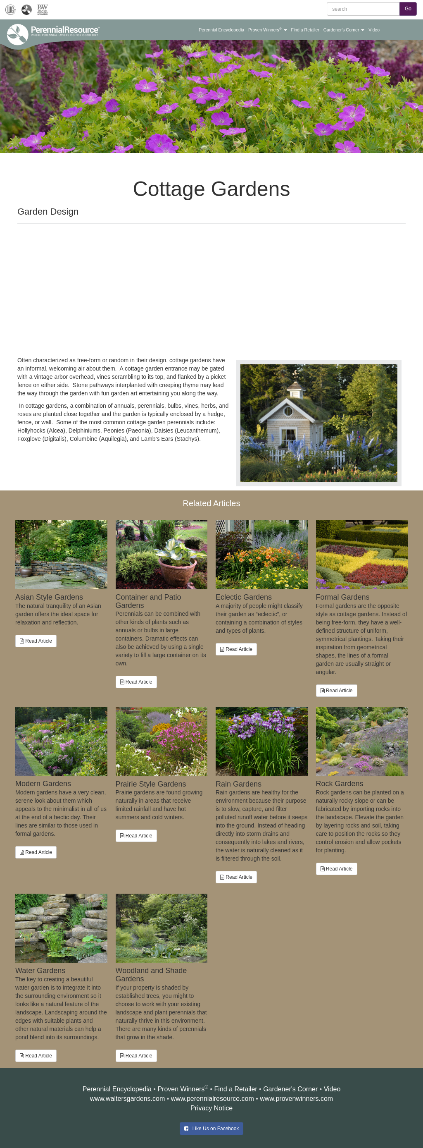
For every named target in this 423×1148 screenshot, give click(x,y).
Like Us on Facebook (211, 1128)
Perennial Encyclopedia (117, 1089)
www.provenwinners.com (296, 1098)
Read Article (36, 641)
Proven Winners (180, 1089)
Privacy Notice (211, 1108)
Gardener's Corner (290, 1089)
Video (332, 1089)
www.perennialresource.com (212, 1098)
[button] (221, 29)
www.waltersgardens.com (127, 1098)
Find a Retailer (235, 1089)
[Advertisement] (211, 286)
